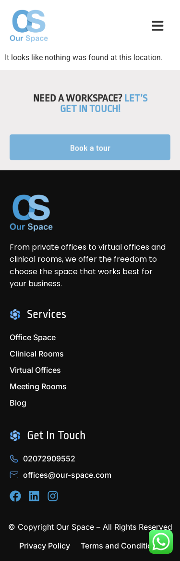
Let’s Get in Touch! (103, 106)
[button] (158, 26)
